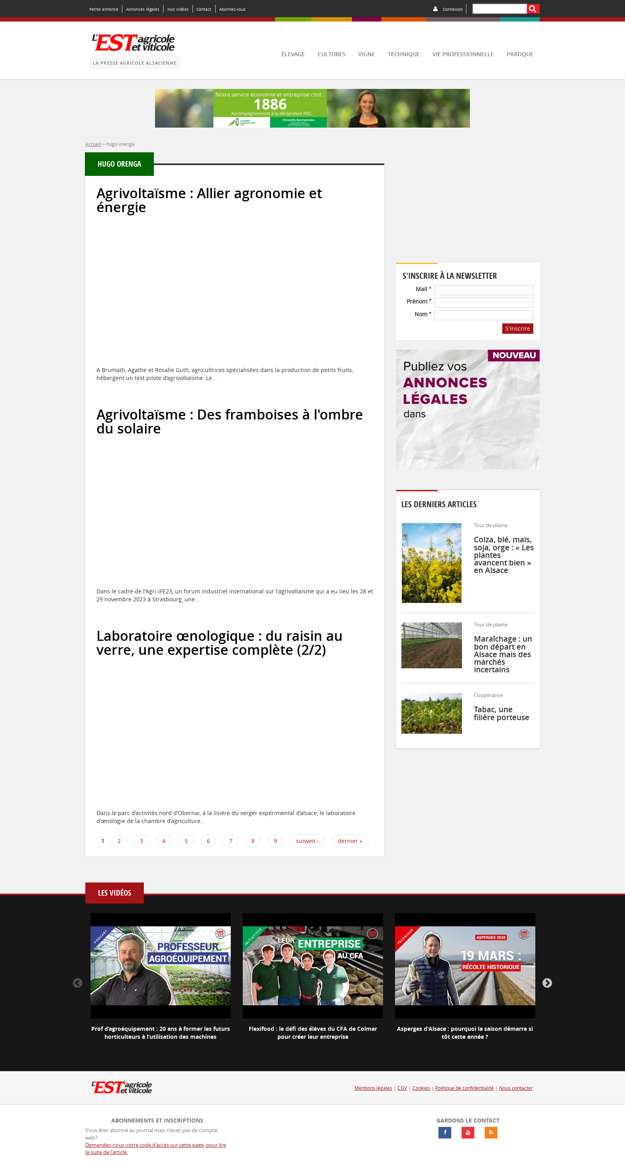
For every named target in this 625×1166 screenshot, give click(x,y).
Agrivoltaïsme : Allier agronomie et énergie (209, 200)
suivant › (307, 841)
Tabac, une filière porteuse (501, 713)
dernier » (350, 841)
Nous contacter (516, 1088)
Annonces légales (142, 9)
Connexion (453, 9)
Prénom (419, 301)
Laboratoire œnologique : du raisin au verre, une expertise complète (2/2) (219, 643)
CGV (402, 1088)
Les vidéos (114, 893)
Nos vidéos (178, 9)
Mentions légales (373, 1088)
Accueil (93, 144)
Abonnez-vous (232, 9)
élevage (293, 54)
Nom (423, 314)
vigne (366, 54)
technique (404, 54)
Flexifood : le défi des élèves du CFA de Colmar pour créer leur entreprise (313, 1032)
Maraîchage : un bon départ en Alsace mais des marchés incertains (503, 654)
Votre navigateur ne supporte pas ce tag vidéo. (468, 208)
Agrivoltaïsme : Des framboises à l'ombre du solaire (229, 421)
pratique (520, 54)
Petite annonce (103, 9)
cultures (332, 54)
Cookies (421, 1088)
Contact (204, 9)
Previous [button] (78, 983)
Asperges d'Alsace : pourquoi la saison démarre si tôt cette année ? (465, 1032)
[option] (161, 983)
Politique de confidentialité (464, 1088)
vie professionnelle (463, 54)
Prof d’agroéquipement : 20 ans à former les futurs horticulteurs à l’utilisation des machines (160, 1032)
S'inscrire (517, 328)
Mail (423, 289)
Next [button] (547, 983)
